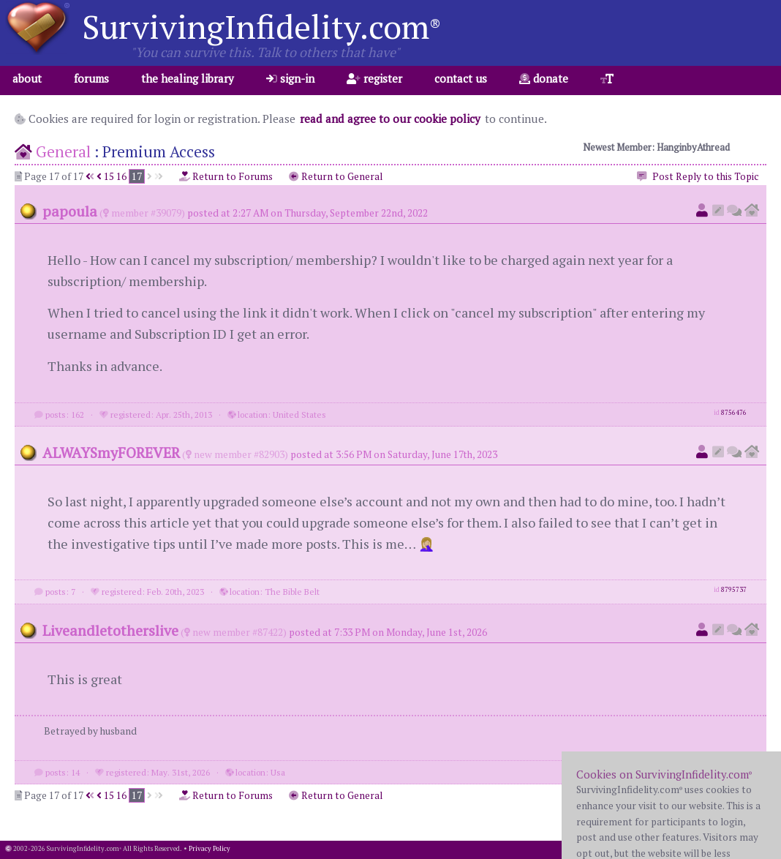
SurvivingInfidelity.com (261, 26)
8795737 (734, 589)
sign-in (290, 78)
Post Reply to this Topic (696, 177)
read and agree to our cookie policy (390, 118)
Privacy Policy (209, 848)
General (63, 151)
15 (109, 176)
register (374, 78)
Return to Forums (226, 176)
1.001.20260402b (751, 848)
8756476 (734, 412)
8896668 (734, 770)
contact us (460, 78)
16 (121, 176)
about (27, 78)
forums (91, 78)
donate (543, 78)
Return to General (335, 176)
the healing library (187, 78)
